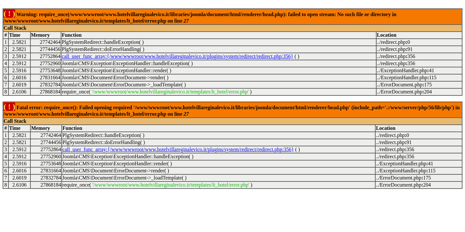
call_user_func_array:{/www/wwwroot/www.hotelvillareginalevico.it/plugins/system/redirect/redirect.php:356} (177, 56)
